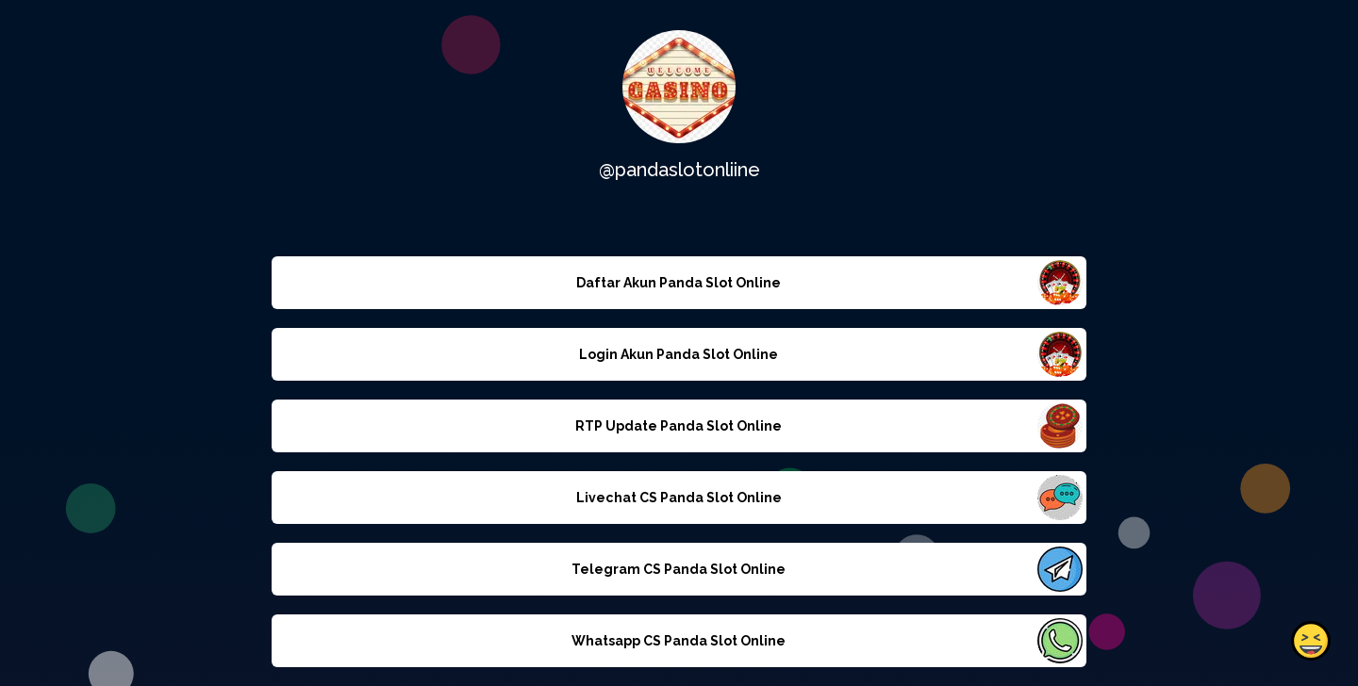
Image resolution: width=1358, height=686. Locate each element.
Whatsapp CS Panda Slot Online (678, 640)
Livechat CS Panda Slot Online (679, 497)
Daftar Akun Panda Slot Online (678, 282)
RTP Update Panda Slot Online (678, 425)
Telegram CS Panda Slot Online (678, 569)
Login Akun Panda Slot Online (678, 354)
